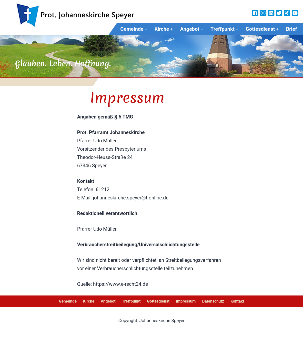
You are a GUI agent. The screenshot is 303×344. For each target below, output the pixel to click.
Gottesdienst (260, 29)
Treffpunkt (223, 29)
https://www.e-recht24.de (120, 284)
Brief (291, 29)
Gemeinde (131, 29)
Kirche (161, 29)
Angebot (189, 29)
